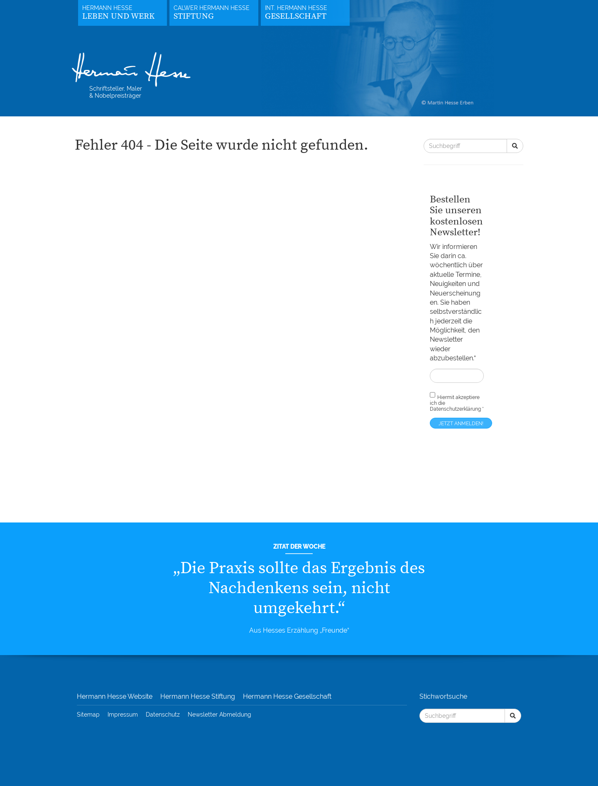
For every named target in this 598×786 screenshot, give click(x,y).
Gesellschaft (295, 16)
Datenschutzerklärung (455, 409)
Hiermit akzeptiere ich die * (457, 401)
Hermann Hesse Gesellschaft (287, 696)
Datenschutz (163, 714)
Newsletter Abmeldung (219, 714)
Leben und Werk (118, 16)
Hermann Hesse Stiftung (197, 696)
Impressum (123, 714)
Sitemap (88, 714)
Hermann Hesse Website (114, 696)
